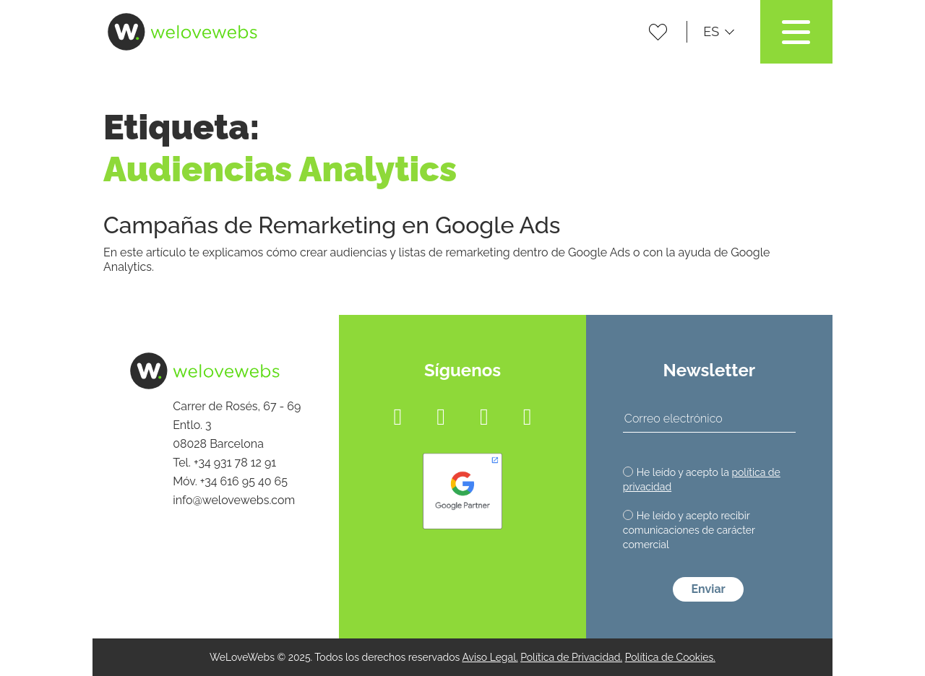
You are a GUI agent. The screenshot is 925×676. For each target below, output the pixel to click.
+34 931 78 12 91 (235, 462)
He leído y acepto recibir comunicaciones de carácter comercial (689, 530)
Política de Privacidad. (571, 657)
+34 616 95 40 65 (244, 481)
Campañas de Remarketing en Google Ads (331, 225)
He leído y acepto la (701, 480)
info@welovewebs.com (234, 500)
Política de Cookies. (670, 657)
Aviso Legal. (489, 657)
